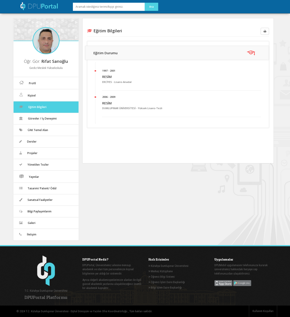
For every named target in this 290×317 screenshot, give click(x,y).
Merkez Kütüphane (160, 271)
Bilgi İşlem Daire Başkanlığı (165, 287)
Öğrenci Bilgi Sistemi (161, 276)
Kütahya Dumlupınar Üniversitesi (168, 266)
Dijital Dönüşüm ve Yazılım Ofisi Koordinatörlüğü (99, 311)
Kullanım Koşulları (263, 311)
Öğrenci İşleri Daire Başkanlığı (166, 282)
